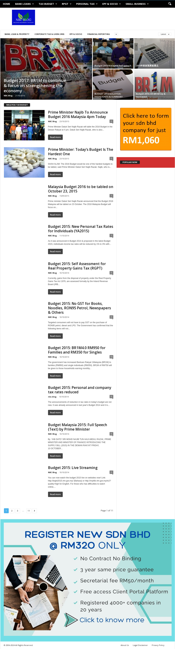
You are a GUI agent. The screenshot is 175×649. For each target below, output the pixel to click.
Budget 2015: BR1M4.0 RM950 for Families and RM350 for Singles (76, 350)
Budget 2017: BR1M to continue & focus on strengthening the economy (35, 85)
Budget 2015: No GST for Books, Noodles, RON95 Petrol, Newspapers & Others (79, 308)
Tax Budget (48, 4)
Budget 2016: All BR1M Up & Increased (150, 95)
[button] (169, 4)
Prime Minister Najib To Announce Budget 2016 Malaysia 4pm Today (78, 114)
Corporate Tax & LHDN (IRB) (49, 34)
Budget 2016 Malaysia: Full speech (113, 65)
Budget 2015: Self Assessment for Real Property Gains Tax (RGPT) (77, 266)
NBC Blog (8, 95)
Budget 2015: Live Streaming (73, 467)
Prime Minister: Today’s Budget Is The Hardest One (80, 151)
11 (29, 510)
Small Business (137, 4)
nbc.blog (52, 396)
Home (6, 3)
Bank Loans (24, 4)
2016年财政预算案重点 (147, 65)
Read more (55, 137)
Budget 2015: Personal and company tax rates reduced (79, 389)
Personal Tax (87, 4)
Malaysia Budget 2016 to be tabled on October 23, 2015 (80, 189)
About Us (125, 645)
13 (111, 356)
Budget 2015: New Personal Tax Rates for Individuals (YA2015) (80, 228)
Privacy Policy (158, 645)
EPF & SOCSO (111, 4)
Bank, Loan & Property (17, 34)
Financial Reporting (98, 34)
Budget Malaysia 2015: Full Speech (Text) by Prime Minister (77, 427)
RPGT (66, 4)
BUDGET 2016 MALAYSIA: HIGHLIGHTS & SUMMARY (109, 95)
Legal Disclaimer (140, 645)
